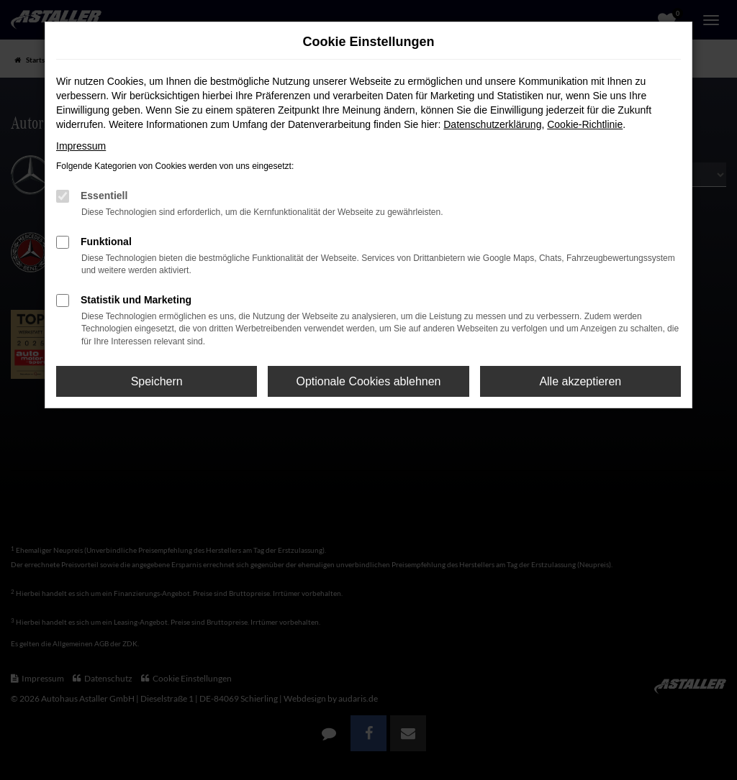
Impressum (81, 146)
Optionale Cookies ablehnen (368, 381)
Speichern (157, 381)
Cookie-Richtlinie (585, 124)
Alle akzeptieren (580, 381)
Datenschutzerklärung (492, 124)
